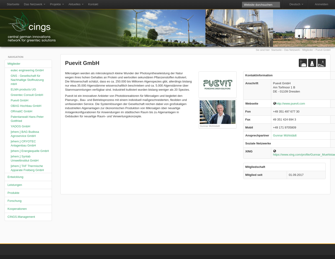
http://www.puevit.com (289, 103)
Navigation (15, 57)
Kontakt (93, 4)
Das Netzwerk (35, 4)
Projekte (57, 4)
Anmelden (321, 4)
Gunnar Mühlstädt (285, 135)
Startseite (13, 4)
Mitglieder (307, 50)
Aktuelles (76, 4)
